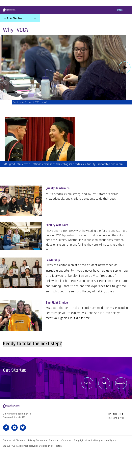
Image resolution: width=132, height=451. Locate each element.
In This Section (13, 18)
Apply (104, 383)
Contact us (114, 414)
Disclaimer (21, 440)
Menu (120, 10)
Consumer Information (60, 440)
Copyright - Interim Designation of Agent (95, 440)
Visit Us (87, 383)
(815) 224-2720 (115, 418)
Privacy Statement (37, 440)
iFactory (58, 445)
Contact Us (8, 440)
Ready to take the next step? (32, 344)
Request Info (121, 383)
